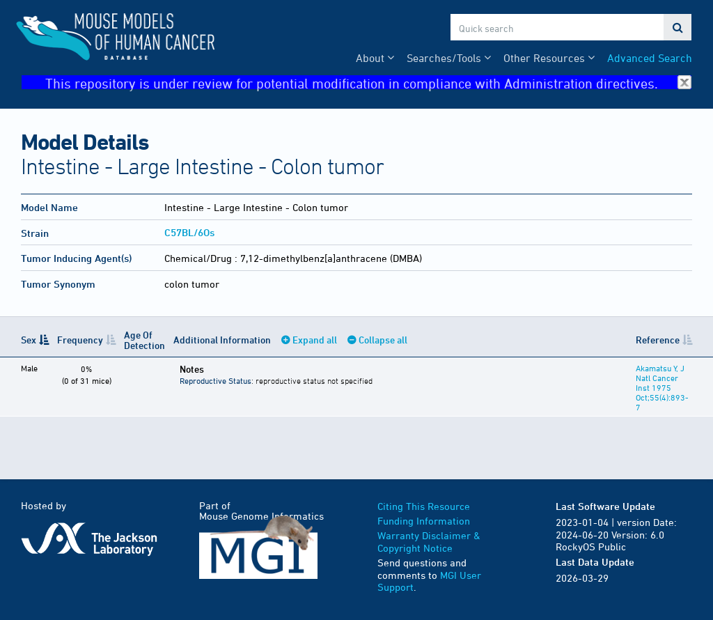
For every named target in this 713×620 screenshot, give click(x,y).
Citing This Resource (423, 506)
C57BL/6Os (189, 232)
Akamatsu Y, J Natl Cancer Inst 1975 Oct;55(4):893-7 (662, 387)
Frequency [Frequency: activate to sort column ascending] (80, 340)
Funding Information (423, 521)
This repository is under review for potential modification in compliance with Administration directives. (368, 82)
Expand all (314, 340)
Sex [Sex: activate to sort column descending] (28, 340)
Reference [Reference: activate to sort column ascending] (658, 340)
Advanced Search (649, 58)
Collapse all (383, 340)
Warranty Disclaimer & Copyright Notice (428, 541)
